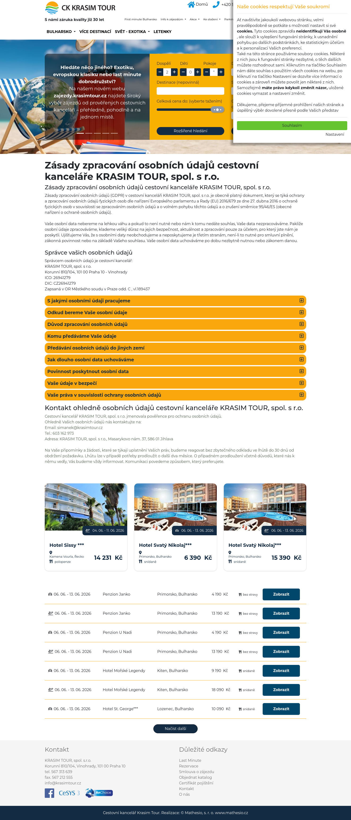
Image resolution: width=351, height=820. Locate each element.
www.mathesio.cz (231, 813)
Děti (184, 63)
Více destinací (95, 31)
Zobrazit (281, 594)
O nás (184, 794)
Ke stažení (210, 19)
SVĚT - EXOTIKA (131, 31)
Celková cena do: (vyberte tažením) (189, 101)
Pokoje (209, 63)
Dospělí (164, 63)
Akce (194, 19)
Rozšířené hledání (190, 131)
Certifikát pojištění (196, 783)
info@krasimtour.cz (63, 783)
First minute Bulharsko (141, 19)
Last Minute (190, 760)
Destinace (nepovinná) (178, 82)
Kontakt (186, 789)
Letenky (162, 31)
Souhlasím (292, 125)
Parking (230, 19)
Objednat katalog (195, 777)
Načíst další (175, 728)
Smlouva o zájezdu (196, 772)
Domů (198, 4)
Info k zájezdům (172, 19)
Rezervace (188, 766)
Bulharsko (60, 31)
